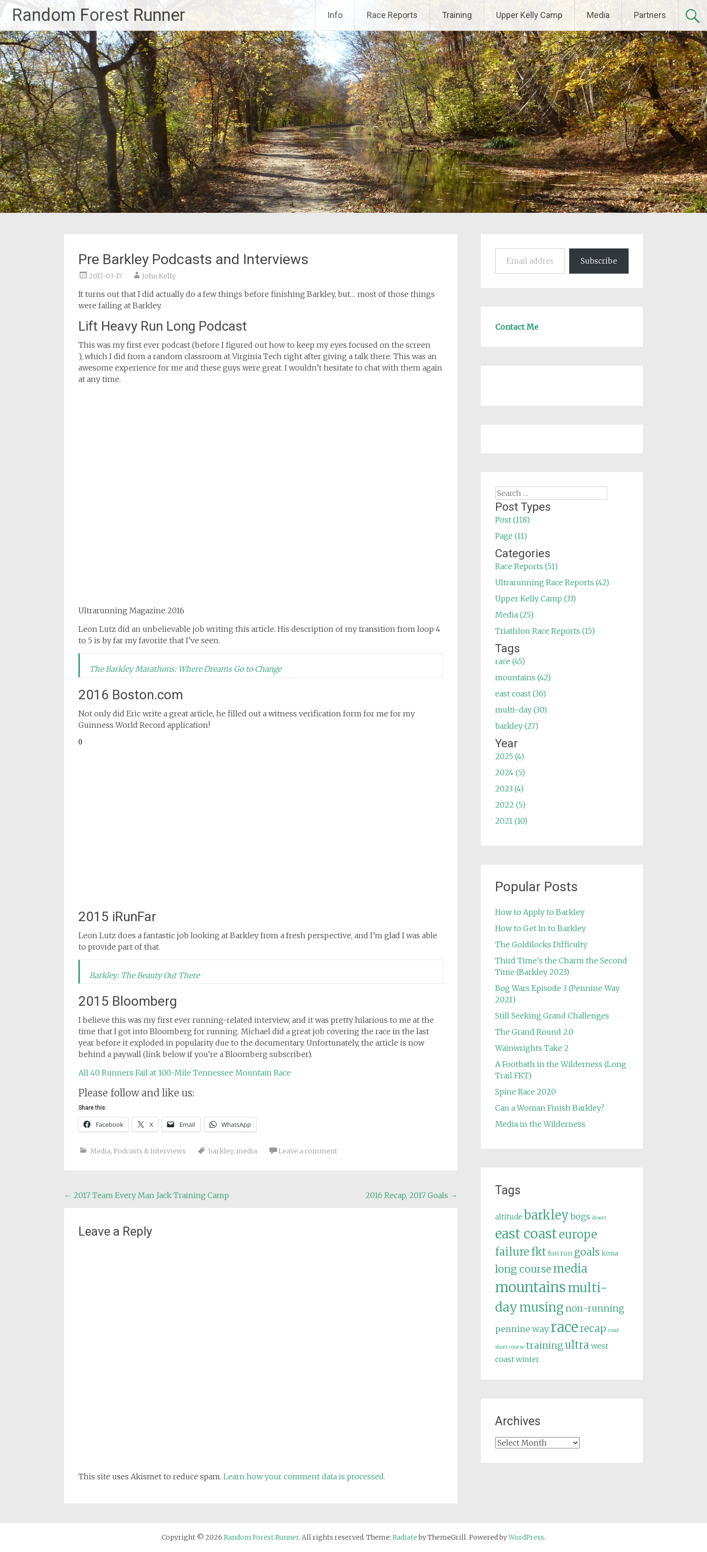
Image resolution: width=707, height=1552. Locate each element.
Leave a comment (307, 1151)
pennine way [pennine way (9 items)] (522, 1329)
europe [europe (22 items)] (578, 1234)
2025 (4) (509, 756)
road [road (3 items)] (613, 1330)
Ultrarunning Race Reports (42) (552, 582)
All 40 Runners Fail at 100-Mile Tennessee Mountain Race (184, 1072)
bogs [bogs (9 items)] (580, 1216)
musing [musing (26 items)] (541, 1307)
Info (335, 15)
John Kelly (159, 276)
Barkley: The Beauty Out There (144, 975)
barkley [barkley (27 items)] (546, 1215)
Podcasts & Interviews (150, 1151)
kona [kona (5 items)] (610, 1253)
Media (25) (514, 614)
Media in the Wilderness (540, 1124)
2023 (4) (509, 788)
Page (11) (511, 536)
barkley (221, 1151)
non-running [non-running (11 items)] (594, 1308)
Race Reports (392, 15)
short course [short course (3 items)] (509, 1347)
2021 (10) (511, 821)
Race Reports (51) (526, 566)
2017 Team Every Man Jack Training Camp (146, 1195)
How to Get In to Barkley (540, 928)
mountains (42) (523, 677)
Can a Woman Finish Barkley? (549, 1108)
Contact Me (516, 327)
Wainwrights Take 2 (532, 1048)
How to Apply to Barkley (539, 912)
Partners (650, 15)
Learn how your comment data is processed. (304, 1476)
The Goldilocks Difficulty (541, 944)
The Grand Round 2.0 (534, 1032)
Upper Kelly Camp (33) (535, 598)
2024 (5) (510, 772)
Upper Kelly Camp (529, 15)
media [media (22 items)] (570, 1268)
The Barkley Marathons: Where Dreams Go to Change (185, 669)
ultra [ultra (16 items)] (577, 1345)
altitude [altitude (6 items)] (508, 1216)
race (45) (510, 661)
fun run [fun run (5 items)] (560, 1253)
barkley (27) (516, 726)
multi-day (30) (521, 709)
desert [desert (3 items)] (599, 1218)
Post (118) (512, 519)
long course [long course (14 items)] (523, 1269)
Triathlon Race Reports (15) (545, 631)
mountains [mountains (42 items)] (530, 1287)
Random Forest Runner (98, 15)
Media (598, 15)
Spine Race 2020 (525, 1091)
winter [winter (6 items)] (527, 1359)
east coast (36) (520, 693)
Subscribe (599, 261)
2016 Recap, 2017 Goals (411, 1195)
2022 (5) (510, 804)
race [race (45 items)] (564, 1327)
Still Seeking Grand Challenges (552, 1015)
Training (457, 15)
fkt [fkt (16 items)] (538, 1252)
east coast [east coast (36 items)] (526, 1234)
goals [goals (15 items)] (587, 1252)
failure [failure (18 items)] (512, 1251)
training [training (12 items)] (544, 1345)
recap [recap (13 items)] (593, 1329)
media (246, 1151)
